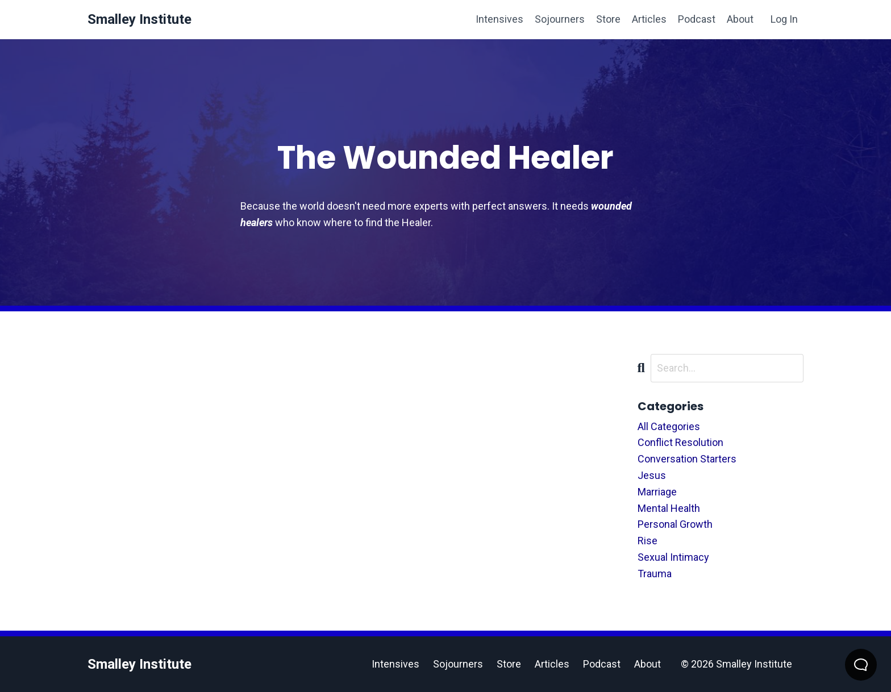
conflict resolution (680, 442)
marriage (657, 492)
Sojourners (560, 19)
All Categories (669, 426)
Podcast (696, 19)
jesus (652, 475)
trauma (655, 574)
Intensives (499, 19)
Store (608, 19)
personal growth (675, 524)
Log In (784, 19)
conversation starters (687, 459)
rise (647, 541)
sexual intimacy (673, 557)
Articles (649, 19)
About (740, 19)
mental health (669, 508)
